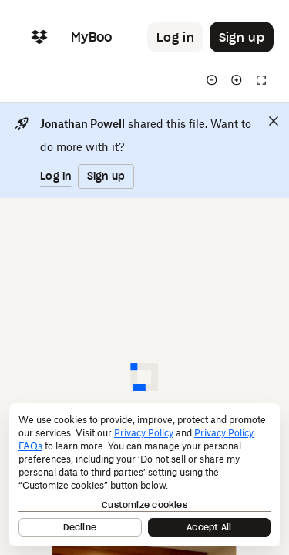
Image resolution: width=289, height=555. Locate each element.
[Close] (273, 121)
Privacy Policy (143, 433)
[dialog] (144, 474)
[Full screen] (261, 80)
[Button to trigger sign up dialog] (242, 37)
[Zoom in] (236, 80)
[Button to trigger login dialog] (175, 37)
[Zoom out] (212, 80)
